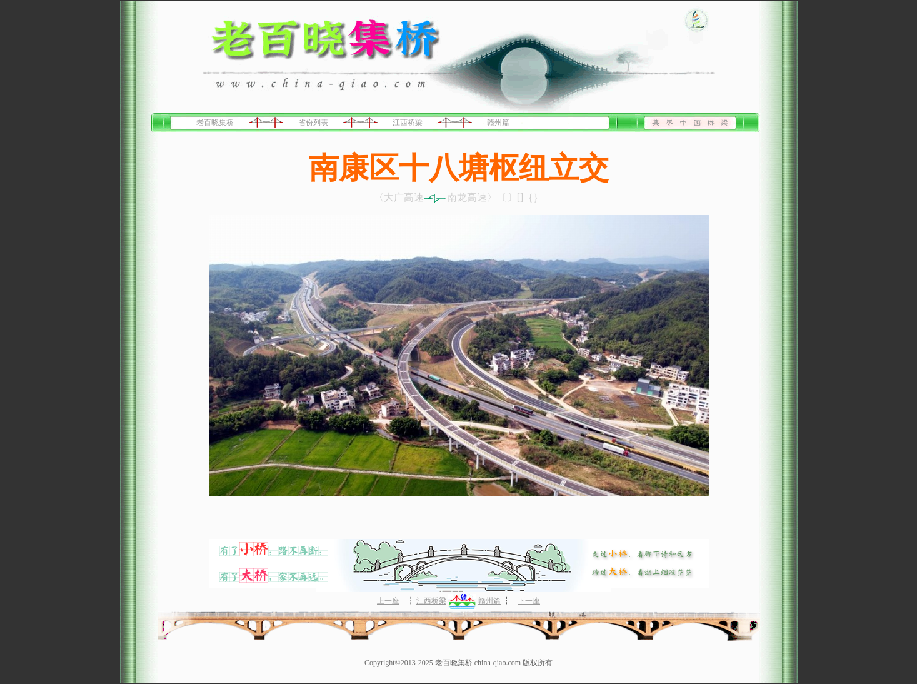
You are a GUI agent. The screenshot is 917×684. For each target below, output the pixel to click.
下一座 (529, 600)
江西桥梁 (408, 122)
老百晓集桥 (215, 122)
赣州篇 (498, 122)
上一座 (388, 600)
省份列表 (313, 122)
